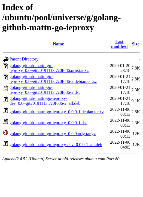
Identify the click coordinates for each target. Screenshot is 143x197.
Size (135, 44)
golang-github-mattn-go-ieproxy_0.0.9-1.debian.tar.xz (57, 111)
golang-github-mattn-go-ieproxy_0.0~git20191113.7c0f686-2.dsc (45, 90)
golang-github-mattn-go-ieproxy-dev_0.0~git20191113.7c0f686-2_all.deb (45, 101)
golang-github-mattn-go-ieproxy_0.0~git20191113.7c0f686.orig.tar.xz (49, 68)
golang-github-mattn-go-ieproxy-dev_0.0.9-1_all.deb (56, 144)
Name (58, 44)
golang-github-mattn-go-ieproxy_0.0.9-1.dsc (48, 122)
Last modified (119, 44)
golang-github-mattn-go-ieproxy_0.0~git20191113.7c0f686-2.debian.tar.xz (53, 79)
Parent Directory (24, 59)
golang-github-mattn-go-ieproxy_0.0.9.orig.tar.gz (53, 133)
